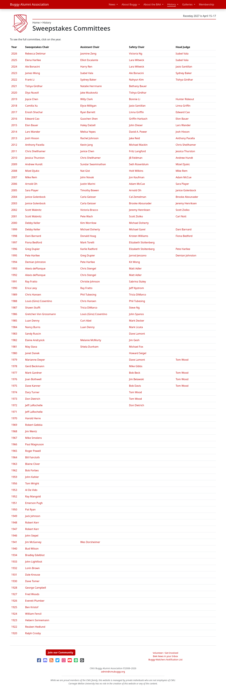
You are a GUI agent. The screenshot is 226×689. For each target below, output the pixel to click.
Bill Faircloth (32, 457)
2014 (14, 131)
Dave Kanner (32, 385)
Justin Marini (87, 184)
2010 (14, 158)
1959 (14, 477)
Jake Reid (134, 138)
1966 (14, 444)
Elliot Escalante (89, 60)
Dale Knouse (32, 574)
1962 (14, 470)
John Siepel (31, 535)
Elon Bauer (182, 118)
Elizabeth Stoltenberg (142, 242)
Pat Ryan (30, 509)
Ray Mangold (33, 496)
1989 (14, 294)
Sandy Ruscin (33, 333)
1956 (14, 483)
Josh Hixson (182, 131)
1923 (14, 620)
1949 (14, 516)
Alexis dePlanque (35, 268)
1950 (14, 509)
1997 (14, 242)
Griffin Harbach (138, 118)
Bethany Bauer (138, 86)
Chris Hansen (33, 294)
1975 (14, 385)
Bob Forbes (32, 470)
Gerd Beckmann (34, 366)
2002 (14, 210)
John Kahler (32, 477)
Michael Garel (137, 229)
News (112, 4)
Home (36, 22)
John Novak (87, 177)
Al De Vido (31, 490)
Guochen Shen (89, 118)
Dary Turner (32, 392)
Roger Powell (33, 451)
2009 (14, 164)
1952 (14, 496)
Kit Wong (134, 262)
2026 (14, 53)
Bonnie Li (134, 99)
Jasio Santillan (184, 66)
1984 (14, 327)
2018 (14, 105)
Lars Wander (183, 125)
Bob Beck (134, 372)
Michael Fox (136, 346)
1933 (14, 561)
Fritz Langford (137, 151)
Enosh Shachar (34, 112)
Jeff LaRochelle (33, 405)
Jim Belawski (136, 379)
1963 (14, 464)
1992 (14, 275)
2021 (14, 86)
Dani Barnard (184, 229)
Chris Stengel (88, 268)
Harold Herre (33, 418)
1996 (14, 249)
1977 (14, 372)
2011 (14, 151)
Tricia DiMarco (137, 294)
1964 (14, 457)
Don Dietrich (32, 399)
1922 (14, 626)
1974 (14, 392)
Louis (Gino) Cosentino (38, 301)
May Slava (31, 346)
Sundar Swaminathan (93, 164)
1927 (14, 594)
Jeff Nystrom (136, 288)
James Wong (32, 73)
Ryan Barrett (87, 112)
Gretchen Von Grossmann (40, 314)
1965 (14, 451)
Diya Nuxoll (32, 92)
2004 (14, 197)
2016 (14, 118)
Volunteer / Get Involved (165, 652)
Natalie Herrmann (91, 86)
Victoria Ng (135, 53)
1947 (14, 529)
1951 (14, 503)
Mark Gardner (33, 372)
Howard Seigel (137, 353)
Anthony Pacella (185, 138)
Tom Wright (32, 483)
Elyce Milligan (88, 105)
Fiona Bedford (184, 236)
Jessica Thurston (185, 151)
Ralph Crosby (33, 633)
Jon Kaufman (136, 177)
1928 (14, 587)
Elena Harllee (33, 60)
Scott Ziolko (182, 210)
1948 (14, 522)
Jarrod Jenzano (137, 255)
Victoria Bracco (89, 210)
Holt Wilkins (136, 171)
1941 (14, 542)
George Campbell (35, 587)
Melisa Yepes (88, 131)
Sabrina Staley (137, 281)
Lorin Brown (32, 568)
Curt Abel (85, 320)
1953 (14, 490)
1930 (14, 581)
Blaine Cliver (32, 464)
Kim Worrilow (88, 223)
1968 (14, 431)
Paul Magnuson (34, 444)
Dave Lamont (137, 333)
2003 (14, 203)
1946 (14, 535)
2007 (14, 177)
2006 (14, 184)
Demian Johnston (186, 255)
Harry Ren (86, 66)
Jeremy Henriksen (186, 203)
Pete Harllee (183, 249)
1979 (14, 359)
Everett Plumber (34, 600)
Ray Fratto (31, 281)
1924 (14, 613)
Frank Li (29, 79)
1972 (14, 405)
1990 (14, 288)
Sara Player (182, 184)
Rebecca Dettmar (35, 53)
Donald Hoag (88, 236)
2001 (14, 216)
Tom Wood (182, 359)
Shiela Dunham (89, 346)
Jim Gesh (134, 340)
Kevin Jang (86, 144)
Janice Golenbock (186, 190)
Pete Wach (86, 216)
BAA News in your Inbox (165, 656)
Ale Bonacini (32, 66)
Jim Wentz (31, 431)
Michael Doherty (139, 223)
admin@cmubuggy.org (113, 671)
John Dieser (136, 125)
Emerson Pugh (34, 503)
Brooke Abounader (187, 197)
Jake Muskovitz (89, 92)
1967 (14, 438)
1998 (14, 236)
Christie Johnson (90, 281)
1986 (14, 314)
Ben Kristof (31, 607)
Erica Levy (31, 288)
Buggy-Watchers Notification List (165, 659)
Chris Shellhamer (186, 144)
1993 (14, 268)
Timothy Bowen (89, 190)
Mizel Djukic (183, 164)
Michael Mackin (138, 144)
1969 (14, 425)
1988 (14, 301)
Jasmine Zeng (88, 53)
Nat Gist (85, 171)
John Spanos (136, 314)
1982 (14, 340)
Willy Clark (86, 99)
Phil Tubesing (88, 294)
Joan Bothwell (33, 379)
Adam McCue (183, 177)
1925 (14, 607)
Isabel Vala (182, 53)
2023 (14, 73)
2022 (14, 79)
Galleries (187, 4)
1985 (14, 320)
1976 (14, 379)
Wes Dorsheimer (90, 542)
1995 (14, 255)
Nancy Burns (32, 327)
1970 (14, 418)
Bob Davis (135, 385)
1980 (14, 353)
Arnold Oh (31, 184)
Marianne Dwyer (35, 359)
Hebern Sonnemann (37, 620)
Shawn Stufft (32, 307)
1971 (14, 412)
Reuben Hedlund (35, 626)
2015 (14, 125)
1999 (14, 229)
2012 (14, 144)
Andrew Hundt (184, 158)
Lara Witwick (136, 60)
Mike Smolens (33, 438)
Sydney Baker (184, 73)
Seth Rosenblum (139, 164)
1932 (14, 568)
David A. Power (138, 131)
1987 (14, 307)
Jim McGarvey (33, 542)
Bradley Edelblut (35, 555)
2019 (14, 99)
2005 (14, 190)
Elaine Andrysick (35, 340)
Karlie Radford (88, 249)
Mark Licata (136, 327)
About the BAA (152, 4)
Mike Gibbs (135, 366)
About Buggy (129, 4)
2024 (14, 66)
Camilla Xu (31, 105)
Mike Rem (181, 171)
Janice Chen (87, 151)
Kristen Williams (138, 236)
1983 (14, 333)
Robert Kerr (32, 522)
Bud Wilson (32, 548)
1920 (14, 633)
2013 (14, 138)
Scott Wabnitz (33, 210)
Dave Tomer (32, 581)
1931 (14, 574)
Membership (206, 4)
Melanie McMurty (90, 340)
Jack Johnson (32, 516)
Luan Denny (32, 320)
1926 (14, 600)
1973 (14, 399)
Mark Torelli (87, 242)
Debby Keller (32, 223)
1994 (14, 262)
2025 (14, 60)
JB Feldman (135, 158)
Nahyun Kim (136, 79)
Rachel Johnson (89, 138)
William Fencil (33, 613)
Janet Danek (32, 353)
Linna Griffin (183, 105)
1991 (14, 281)
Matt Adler (135, 268)
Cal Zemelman (137, 197)
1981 (14, 346)
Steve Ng (134, 307)
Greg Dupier (32, 249)
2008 (14, 171)
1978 (14, 366)
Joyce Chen (31, 99)
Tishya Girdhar (184, 79)
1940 (14, 548)
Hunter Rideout (185, 99)
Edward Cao (183, 112)
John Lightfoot (33, 561)
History (171, 4)
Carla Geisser (88, 197)
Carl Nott (181, 216)
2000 (14, 223)
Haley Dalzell (88, 125)
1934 (14, 555)
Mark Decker (136, 320)
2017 (14, 112)
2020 (14, 92)
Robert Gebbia (33, 425)
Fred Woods (32, 594)
